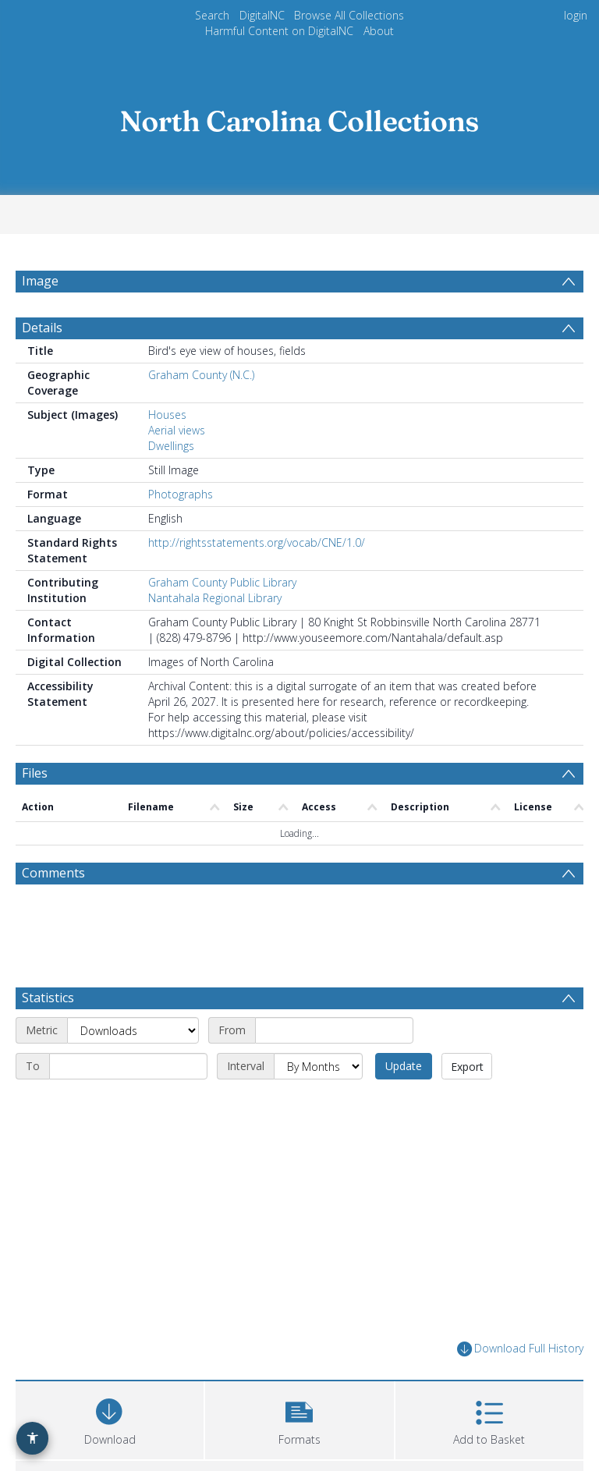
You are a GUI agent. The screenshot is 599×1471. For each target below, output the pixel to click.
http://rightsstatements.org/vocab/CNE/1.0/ (256, 579)
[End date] (128, 1103)
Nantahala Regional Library (215, 635)
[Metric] (133, 1068)
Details (42, 365)
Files (35, 810)
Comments (53, 910)
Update (403, 1103)
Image (40, 280)
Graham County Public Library (222, 619)
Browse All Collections (349, 15)
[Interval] (318, 1103)
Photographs (180, 531)
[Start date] (334, 1068)
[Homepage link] (299, 116)
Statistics (48, 1035)
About (378, 30)
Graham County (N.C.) (201, 412)
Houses (167, 452)
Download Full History (520, 1386)
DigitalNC (262, 15)
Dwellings (171, 483)
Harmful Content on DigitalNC (279, 30)
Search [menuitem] (212, 15)
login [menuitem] (575, 15)
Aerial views (176, 467)
